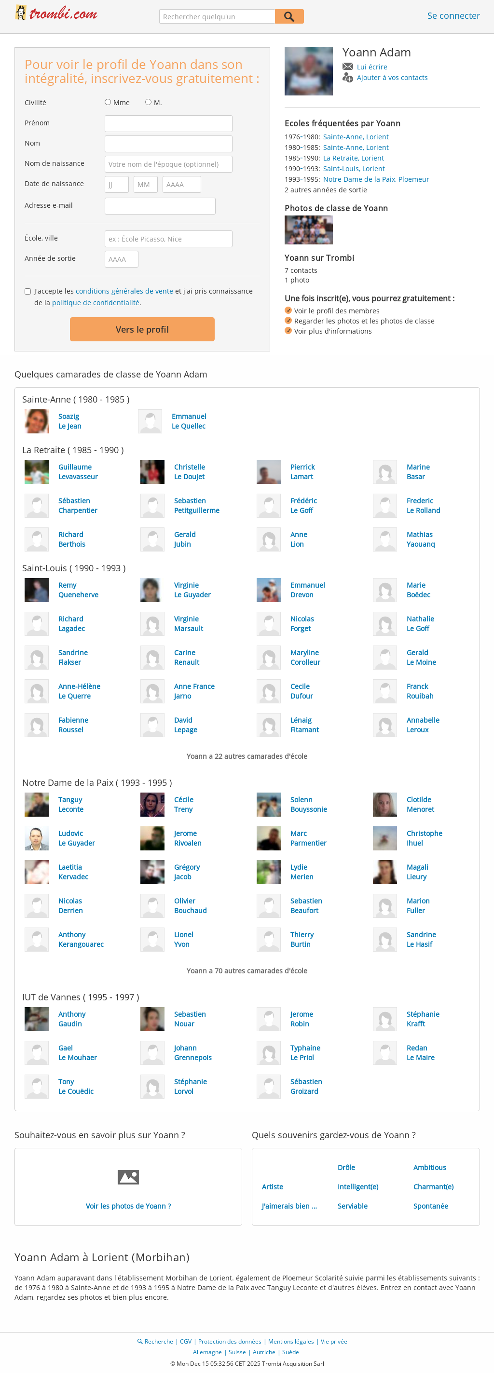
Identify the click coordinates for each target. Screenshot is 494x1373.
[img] (309, 229)
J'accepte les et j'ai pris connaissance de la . (143, 296)
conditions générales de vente (124, 291)
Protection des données (229, 1341)
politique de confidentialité (95, 302)
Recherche (159, 1341)
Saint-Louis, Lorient (354, 168)
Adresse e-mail (49, 205)
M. (158, 102)
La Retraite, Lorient (353, 157)
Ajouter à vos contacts (392, 77)
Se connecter (453, 15)
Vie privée (334, 1341)
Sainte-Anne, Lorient (356, 136)
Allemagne (207, 1352)
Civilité (35, 102)
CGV (186, 1341)
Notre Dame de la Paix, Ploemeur (376, 179)
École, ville (41, 237)
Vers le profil (142, 329)
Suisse (237, 1352)
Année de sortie (50, 258)
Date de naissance (54, 183)
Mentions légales (291, 1341)
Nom (32, 143)
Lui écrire (372, 66)
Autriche (264, 1352)
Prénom (37, 122)
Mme (121, 102)
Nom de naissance (54, 163)
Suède (290, 1352)
